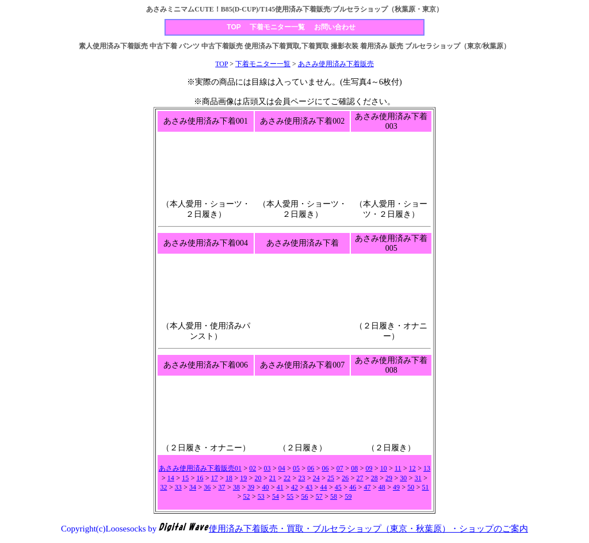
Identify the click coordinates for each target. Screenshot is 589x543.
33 (178, 487)
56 (304, 496)
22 (287, 478)
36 (207, 487)
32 (163, 487)
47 (367, 487)
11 (398, 468)
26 (345, 478)
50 (410, 487)
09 (368, 468)
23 (301, 478)
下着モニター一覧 (277, 27)
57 (319, 496)
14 (170, 478)
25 (330, 478)
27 (360, 478)
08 (354, 468)
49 (396, 487)
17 (214, 478)
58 (333, 496)
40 (265, 487)
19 (243, 478)
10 (383, 468)
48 (381, 487)
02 (252, 468)
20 (258, 478)
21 (272, 478)
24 (316, 478)
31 (418, 478)
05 (296, 468)
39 (250, 487)
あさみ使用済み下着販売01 (200, 468)
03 (266, 468)
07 (339, 468)
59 (348, 496)
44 (323, 487)
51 (425, 487)
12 (412, 468)
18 (228, 478)
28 (374, 478)
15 (185, 478)
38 (236, 487)
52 (246, 496)
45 (338, 487)
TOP (233, 27)
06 (310, 468)
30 (403, 478)
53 (261, 496)
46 (352, 487)
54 (275, 496)
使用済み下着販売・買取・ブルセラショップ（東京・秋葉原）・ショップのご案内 (368, 528)
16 (199, 478)
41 (280, 487)
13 (426, 468)
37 (222, 487)
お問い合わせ (334, 27)
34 (192, 487)
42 (294, 487)
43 (308, 487)
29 (388, 478)
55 (289, 496)
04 (281, 468)
